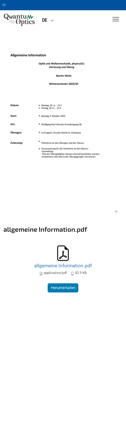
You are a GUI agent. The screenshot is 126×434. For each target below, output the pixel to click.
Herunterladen (63, 287)
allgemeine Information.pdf (63, 265)
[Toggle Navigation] (115, 19)
